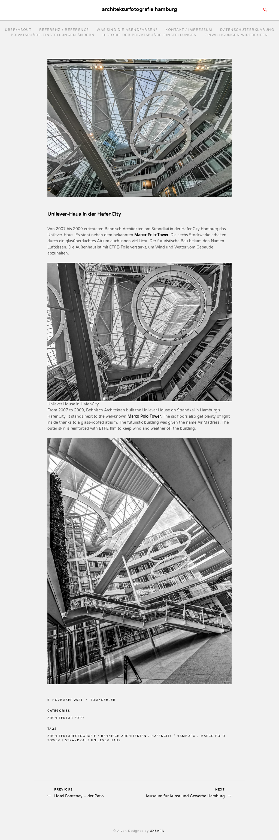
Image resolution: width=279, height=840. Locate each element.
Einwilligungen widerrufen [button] (236, 35)
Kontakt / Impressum (189, 30)
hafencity (161, 736)
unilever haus (106, 740)
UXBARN (157, 831)
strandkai (75, 740)
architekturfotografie (71, 736)
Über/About (18, 30)
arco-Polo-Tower (153, 235)
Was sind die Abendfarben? (127, 30)
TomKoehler (103, 700)
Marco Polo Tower (144, 416)
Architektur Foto (65, 718)
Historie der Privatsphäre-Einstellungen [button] (149, 35)
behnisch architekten (124, 736)
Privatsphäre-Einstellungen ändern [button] (53, 35)
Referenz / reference (64, 30)
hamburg (186, 736)
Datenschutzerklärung (247, 30)
